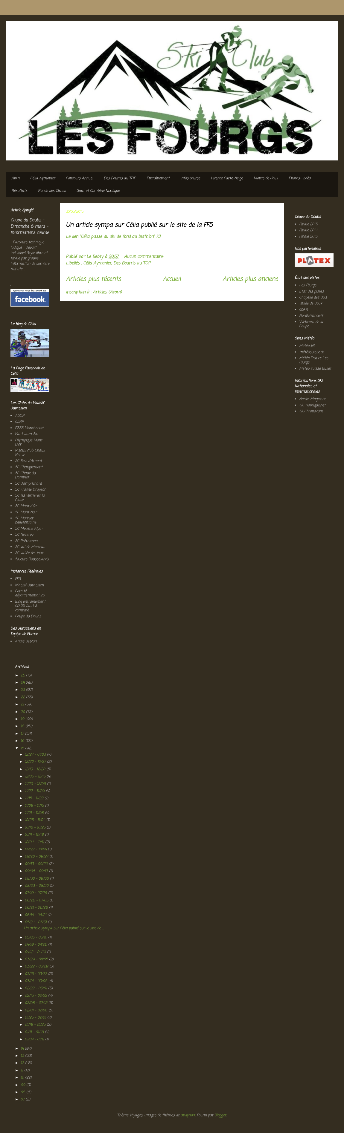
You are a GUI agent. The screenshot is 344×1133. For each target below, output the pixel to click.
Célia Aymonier (42, 178)
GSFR (303, 310)
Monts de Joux (266, 178)
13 (23, 1056)
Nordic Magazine (312, 399)
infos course (190, 178)
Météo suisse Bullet (315, 368)
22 (23, 697)
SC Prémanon (26, 541)
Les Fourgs (307, 285)
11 (22, 1070)
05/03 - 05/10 (36, 937)
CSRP (19, 422)
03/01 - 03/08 (36, 981)
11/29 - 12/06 (36, 784)
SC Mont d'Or (26, 506)
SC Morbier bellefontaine (25, 520)
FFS (18, 579)
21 (23, 704)
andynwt (188, 1115)
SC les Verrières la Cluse (30, 498)
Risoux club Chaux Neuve (30, 452)
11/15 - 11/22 (35, 798)
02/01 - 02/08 (36, 1010)
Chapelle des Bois (313, 297)
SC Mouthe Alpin (28, 529)
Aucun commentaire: (144, 257)
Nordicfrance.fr (311, 316)
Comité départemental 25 (30, 593)
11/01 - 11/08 (35, 813)
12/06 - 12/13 (36, 776)
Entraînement (158, 178)
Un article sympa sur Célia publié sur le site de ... (64, 928)
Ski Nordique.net (312, 405)
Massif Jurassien (29, 585)
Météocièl (306, 346)
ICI (158, 237)
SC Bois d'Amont (28, 461)
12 (23, 1063)
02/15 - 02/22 (36, 996)
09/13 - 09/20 (37, 864)
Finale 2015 (308, 224)
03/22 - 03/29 (37, 966)
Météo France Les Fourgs (313, 360)
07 (23, 1099)
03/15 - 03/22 (36, 974)
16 (23, 741)
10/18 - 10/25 (36, 827)
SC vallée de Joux (29, 553)
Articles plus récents (93, 279)
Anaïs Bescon (25, 641)
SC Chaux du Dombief (25, 475)
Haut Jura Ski (26, 434)
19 (23, 719)
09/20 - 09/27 (37, 856)
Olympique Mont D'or (28, 442)
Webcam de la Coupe (311, 324)
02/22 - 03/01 (36, 988)
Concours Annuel (79, 178)
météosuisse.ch (311, 352)
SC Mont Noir (26, 512)
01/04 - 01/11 (35, 1039)
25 (23, 675)
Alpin (15, 178)
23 (23, 690)
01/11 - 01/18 (35, 1032)
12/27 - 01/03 (36, 754)
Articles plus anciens (250, 279)
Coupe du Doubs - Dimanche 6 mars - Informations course (29, 226)
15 (23, 748)
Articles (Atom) (107, 292)
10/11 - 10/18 (35, 834)
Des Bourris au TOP (120, 178)
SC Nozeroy (24, 535)
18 (23, 726)
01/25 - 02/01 (36, 1017)
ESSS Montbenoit (29, 428)
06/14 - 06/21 (36, 915)
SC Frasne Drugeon (30, 489)
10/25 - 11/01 (35, 820)
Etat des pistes (311, 291)
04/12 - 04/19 (36, 952)
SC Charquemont (28, 467)
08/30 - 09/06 (37, 878)
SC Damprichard (28, 483)
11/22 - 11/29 (35, 791)
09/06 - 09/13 (37, 871)
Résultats (19, 191)
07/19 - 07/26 (36, 893)
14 (23, 1048)
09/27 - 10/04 (36, 849)
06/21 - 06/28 (37, 907)
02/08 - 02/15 (36, 1003)
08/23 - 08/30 (37, 886)
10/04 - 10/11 (35, 842)
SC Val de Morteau (30, 547)
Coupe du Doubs (28, 616)
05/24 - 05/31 (36, 922)
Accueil (172, 279)
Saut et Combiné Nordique (98, 191)
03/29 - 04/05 (37, 959)
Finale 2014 (308, 230)
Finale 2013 (308, 236)
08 (23, 1092)
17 (23, 734)
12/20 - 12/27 (36, 762)
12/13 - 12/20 (35, 769)
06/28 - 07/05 (37, 900)
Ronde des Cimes (52, 191)
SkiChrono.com (311, 411)
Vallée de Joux (310, 303)
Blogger (220, 1115)
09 (23, 1085)
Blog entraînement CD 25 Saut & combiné (30, 606)
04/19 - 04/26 (36, 944)
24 (23, 682)
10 (23, 1077)
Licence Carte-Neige (227, 178)
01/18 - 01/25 (36, 1025)
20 (23, 712)
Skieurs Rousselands (32, 559)
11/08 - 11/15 (35, 806)
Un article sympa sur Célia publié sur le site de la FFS (139, 225)
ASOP (19, 416)
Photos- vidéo (299, 178)
